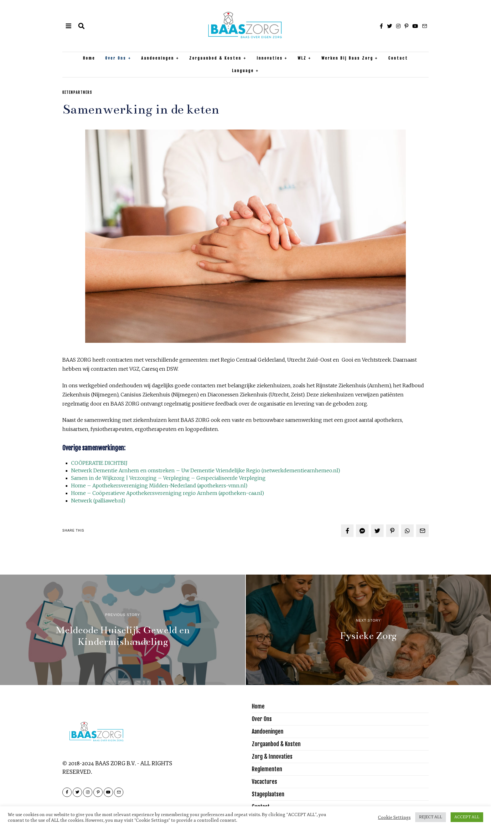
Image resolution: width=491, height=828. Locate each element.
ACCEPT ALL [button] (466, 817)
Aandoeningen (157, 58)
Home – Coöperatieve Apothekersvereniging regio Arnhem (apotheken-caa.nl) (167, 493)
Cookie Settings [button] (394, 817)
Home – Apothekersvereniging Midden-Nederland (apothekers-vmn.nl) (159, 485)
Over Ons (115, 58)
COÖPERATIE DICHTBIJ (99, 463)
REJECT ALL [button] (430, 817)
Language (243, 70)
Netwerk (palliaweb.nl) (98, 500)
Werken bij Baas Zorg (347, 58)
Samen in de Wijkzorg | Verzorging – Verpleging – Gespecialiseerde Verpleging (168, 478)
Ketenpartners (77, 92)
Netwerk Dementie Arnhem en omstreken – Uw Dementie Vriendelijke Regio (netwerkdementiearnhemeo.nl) (205, 470)
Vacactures (264, 781)
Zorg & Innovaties (272, 756)
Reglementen (267, 769)
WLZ (302, 58)
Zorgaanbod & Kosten (215, 58)
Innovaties (270, 58)
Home (89, 58)
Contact (398, 58)
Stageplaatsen (268, 794)
